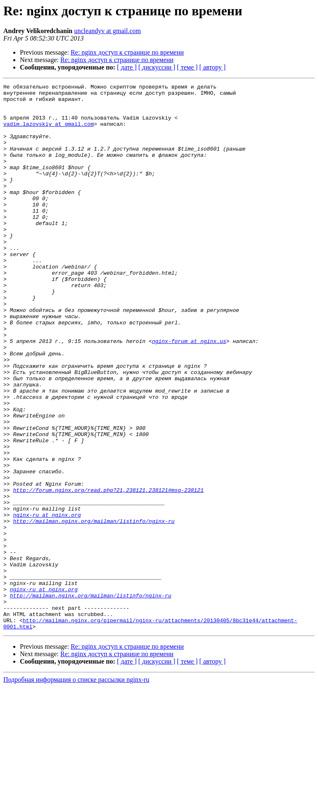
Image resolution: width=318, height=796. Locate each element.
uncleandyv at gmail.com (107, 30)
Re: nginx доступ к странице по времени (127, 52)
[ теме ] (187, 67)
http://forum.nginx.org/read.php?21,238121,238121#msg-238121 (108, 571)
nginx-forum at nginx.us (189, 393)
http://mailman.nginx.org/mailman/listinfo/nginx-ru (93, 609)
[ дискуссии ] (156, 67)
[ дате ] (127, 67)
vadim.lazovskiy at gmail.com (48, 132)
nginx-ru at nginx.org (47, 601)
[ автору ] (212, 67)
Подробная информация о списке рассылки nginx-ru (76, 788)
